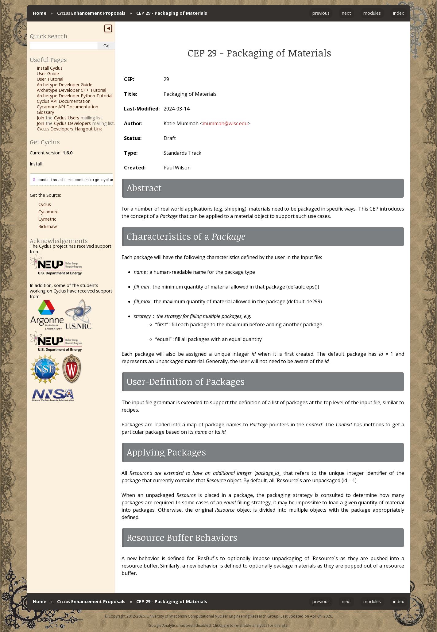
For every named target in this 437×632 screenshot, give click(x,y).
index (398, 13)
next (346, 13)
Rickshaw (47, 226)
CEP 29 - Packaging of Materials (171, 13)
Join (40, 118)
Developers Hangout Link (69, 129)
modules (372, 13)
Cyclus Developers (72, 123)
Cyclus (44, 204)
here (225, 625)
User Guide (48, 73)
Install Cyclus (50, 68)
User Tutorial (50, 79)
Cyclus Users (66, 118)
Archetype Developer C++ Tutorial (71, 90)
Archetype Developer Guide (64, 84)
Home (39, 13)
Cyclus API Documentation (64, 101)
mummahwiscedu (225, 123)
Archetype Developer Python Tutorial (74, 96)
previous (321, 13)
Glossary (45, 112)
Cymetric (47, 219)
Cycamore (48, 212)
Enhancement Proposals (91, 13)
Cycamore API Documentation (67, 107)
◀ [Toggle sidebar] (108, 28)
